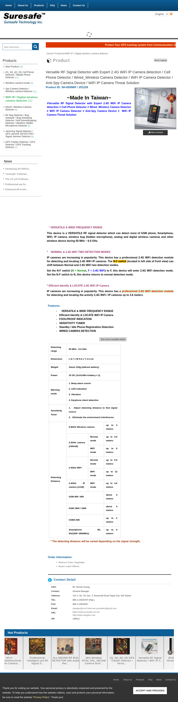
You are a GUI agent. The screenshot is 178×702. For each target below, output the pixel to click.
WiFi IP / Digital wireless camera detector (21, 99)
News (64, 5)
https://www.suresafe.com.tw (86, 612)
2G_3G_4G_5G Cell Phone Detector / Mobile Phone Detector (19, 75)
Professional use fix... (16, 184)
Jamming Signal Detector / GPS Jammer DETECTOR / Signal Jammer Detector (19, 134)
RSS (171, 14)
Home (8, 5)
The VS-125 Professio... (17, 179)
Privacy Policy (41, 697)
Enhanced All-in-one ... (17, 189)
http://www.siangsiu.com (84, 615)
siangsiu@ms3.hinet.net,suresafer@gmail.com (95, 608)
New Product (14, 66)
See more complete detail (113, 339)
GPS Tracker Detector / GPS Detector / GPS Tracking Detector (20, 145)
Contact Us (79, 5)
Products (39, 5)
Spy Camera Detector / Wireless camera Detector (20, 90)
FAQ (52, 5)
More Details (157, 132)
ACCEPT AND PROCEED (150, 690)
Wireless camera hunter (19, 83)
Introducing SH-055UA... (18, 168)
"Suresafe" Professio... (17, 174)
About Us (23, 5)
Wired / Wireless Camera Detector (18, 108)
